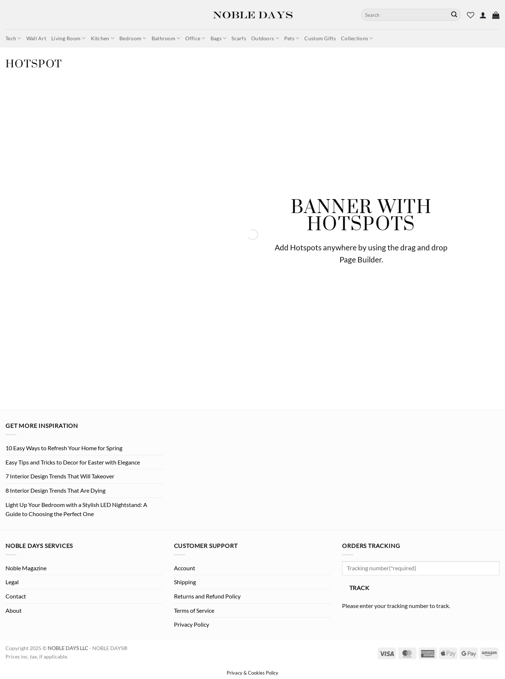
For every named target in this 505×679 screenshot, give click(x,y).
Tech (13, 38)
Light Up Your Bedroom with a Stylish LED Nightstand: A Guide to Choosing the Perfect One (76, 509)
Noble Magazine (26, 567)
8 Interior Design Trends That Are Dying (55, 490)
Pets (292, 38)
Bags (219, 38)
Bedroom (132, 38)
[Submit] (454, 15)
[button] (483, 15)
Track (359, 588)
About (13, 610)
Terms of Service (194, 610)
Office (195, 38)
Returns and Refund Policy (207, 596)
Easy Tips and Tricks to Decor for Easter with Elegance (72, 462)
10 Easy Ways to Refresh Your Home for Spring (63, 447)
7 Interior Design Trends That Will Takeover (59, 476)
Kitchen (103, 38)
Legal (12, 581)
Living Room (68, 38)
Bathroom (166, 38)
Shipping (185, 581)
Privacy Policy (191, 624)
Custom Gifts (319, 38)
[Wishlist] (470, 15)
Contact (15, 596)
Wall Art (36, 38)
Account (184, 567)
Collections (357, 38)
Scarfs (238, 38)
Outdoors (265, 38)
